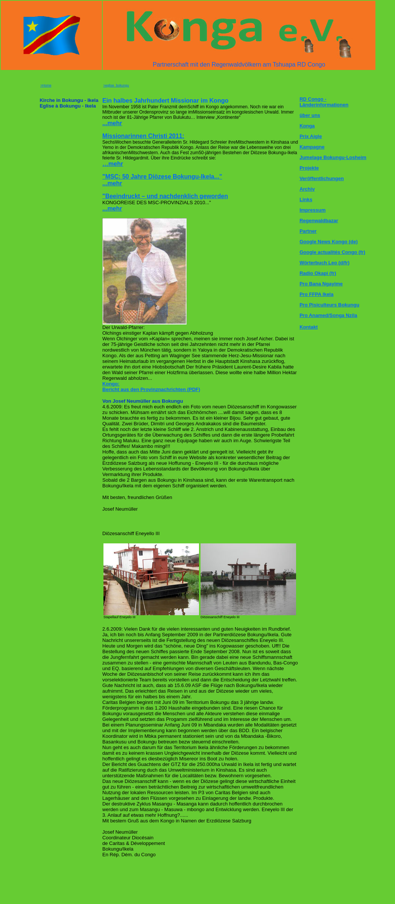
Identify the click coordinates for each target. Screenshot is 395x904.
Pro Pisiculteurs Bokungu (329, 305)
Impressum (312, 210)
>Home (45, 85)
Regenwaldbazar (318, 220)
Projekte (309, 168)
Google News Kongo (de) (328, 241)
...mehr (112, 208)
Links (305, 199)
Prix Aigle (310, 136)
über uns (309, 115)
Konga (306, 126)
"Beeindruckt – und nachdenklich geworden (165, 196)
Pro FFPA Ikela (316, 294)
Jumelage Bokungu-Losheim (332, 157)
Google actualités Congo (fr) (332, 252)
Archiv (306, 189)
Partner (308, 231)
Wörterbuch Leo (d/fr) (324, 262)
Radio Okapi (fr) (317, 273)
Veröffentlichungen (321, 178)
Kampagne (311, 147)
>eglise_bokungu (116, 85)
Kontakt (308, 327)
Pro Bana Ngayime (321, 284)
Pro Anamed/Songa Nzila (328, 315)
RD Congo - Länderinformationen (323, 102)
